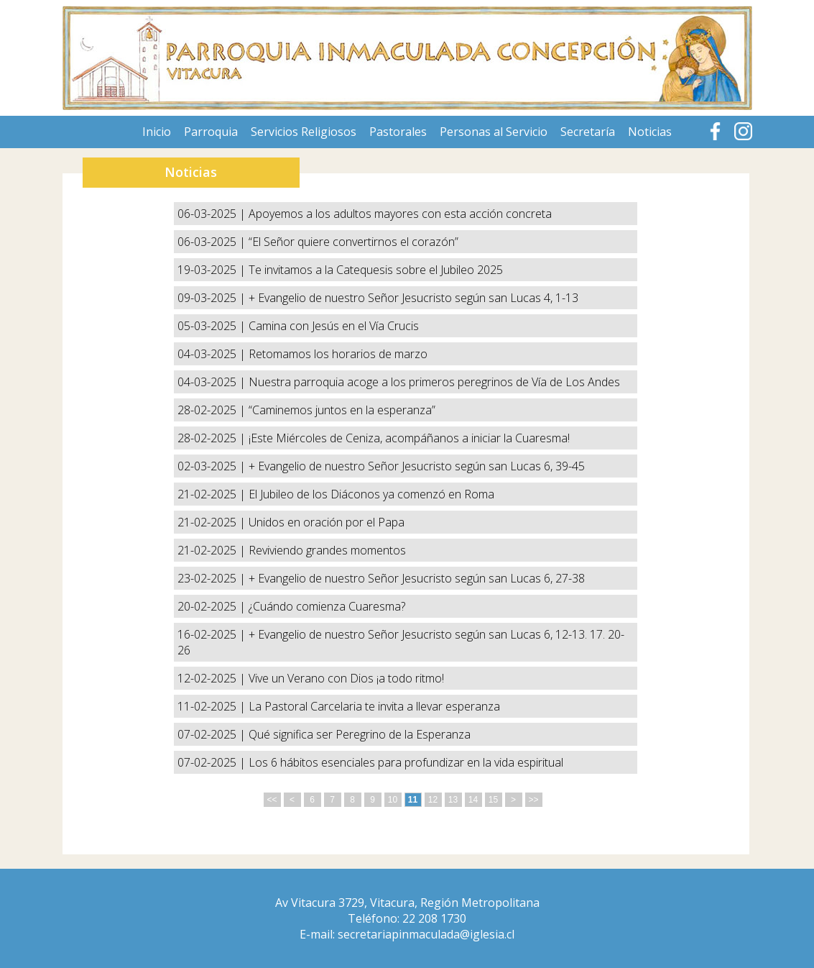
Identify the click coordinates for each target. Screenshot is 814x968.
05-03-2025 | (213, 326)
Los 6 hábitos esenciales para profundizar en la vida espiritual (406, 762)
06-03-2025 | (213, 214)
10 (392, 800)
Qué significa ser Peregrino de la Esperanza (360, 734)
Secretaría (587, 132)
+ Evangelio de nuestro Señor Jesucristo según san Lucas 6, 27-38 (417, 578)
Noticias (650, 132)
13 (453, 800)
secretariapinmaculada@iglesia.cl (426, 934)
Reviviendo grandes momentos (327, 550)
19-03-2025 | (213, 270)
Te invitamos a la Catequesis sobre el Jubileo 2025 (376, 270)
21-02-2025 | (213, 494)
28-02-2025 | (213, 410)
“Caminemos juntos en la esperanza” (342, 410)
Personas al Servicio (493, 132)
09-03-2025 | (213, 298)
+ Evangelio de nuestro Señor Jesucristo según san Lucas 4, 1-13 (413, 298)
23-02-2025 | (213, 578)
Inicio (156, 132)
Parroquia (211, 132)
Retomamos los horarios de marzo (338, 354)
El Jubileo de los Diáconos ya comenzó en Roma (371, 494)
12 (433, 800)
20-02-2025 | (213, 606)
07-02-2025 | (213, 734)
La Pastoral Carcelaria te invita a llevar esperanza (374, 706)
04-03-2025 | (213, 354)
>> (533, 800)
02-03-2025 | (213, 466)
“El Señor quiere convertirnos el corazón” (353, 242)
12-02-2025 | (213, 678)
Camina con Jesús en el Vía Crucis (334, 326)
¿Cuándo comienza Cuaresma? (327, 606)
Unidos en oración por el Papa (326, 522)
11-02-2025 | (213, 706)
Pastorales (398, 132)
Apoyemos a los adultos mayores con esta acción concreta (400, 214)
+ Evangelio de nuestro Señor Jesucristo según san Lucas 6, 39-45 (417, 466)
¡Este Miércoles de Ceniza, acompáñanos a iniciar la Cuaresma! (409, 438)
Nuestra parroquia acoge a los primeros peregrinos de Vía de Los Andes (434, 382)
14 (473, 800)
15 (493, 800)
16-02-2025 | (213, 634)
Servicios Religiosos (303, 132)
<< (272, 800)
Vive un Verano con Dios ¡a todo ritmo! (346, 678)
